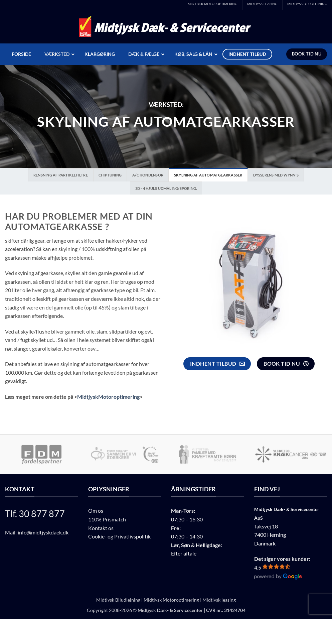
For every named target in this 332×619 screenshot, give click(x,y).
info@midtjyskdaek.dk (43, 532)
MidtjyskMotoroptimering (108, 396)
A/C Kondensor (147, 175)
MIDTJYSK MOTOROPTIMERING (212, 4)
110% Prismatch (107, 519)
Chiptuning (110, 175)
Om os (95, 510)
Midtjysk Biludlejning (118, 600)
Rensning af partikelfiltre (60, 175)
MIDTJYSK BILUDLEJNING (307, 4)
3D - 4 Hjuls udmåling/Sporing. (166, 188)
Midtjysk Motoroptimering (171, 600)
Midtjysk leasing (219, 600)
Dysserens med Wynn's (276, 175)
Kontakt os (101, 528)
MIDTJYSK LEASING (262, 4)
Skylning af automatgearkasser (208, 175)
